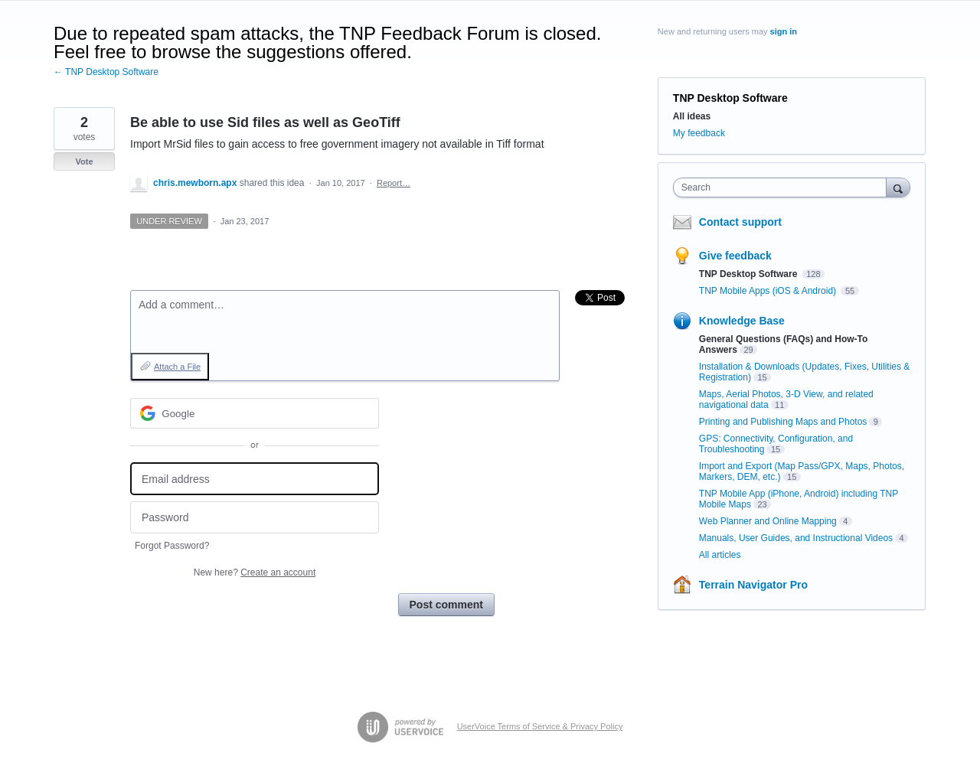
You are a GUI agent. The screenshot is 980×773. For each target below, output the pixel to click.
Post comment (446, 605)
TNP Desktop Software (730, 98)
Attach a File (177, 366)
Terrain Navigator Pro (753, 585)
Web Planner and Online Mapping (768, 521)
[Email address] (254, 478)
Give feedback (735, 256)
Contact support (740, 222)
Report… (393, 183)
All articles (720, 555)
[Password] (254, 517)
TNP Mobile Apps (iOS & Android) (769, 290)
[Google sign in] (254, 413)
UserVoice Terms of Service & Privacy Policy (540, 726)
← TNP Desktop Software (106, 72)
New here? (254, 572)
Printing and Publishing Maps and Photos (783, 421)
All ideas (691, 116)
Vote (84, 161)
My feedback (699, 133)
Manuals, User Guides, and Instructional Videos (796, 538)
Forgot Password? (172, 545)
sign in (783, 31)
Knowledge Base (742, 321)
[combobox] (784, 187)
